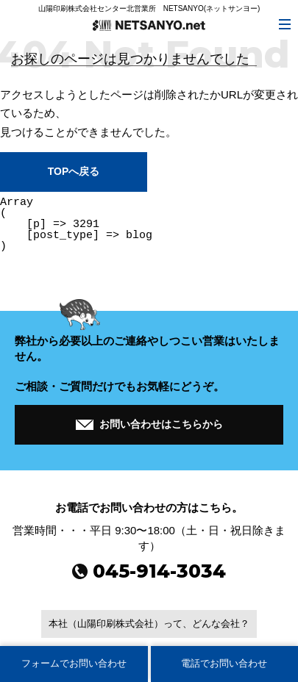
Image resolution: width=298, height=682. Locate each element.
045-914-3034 (149, 571)
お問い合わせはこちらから (149, 423)
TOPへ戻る (73, 171)
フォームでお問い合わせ (74, 663)
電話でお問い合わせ (224, 663)
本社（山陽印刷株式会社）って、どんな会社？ (149, 623)
